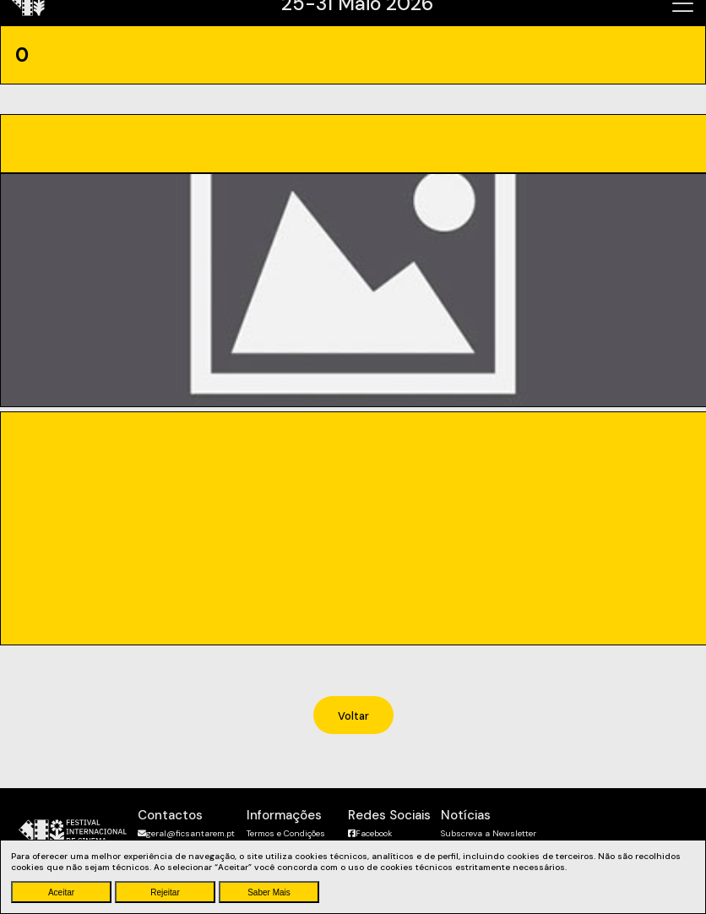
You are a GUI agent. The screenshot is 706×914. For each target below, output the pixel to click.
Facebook (370, 833)
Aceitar (61, 892)
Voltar (353, 716)
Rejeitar (164, 892)
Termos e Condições (286, 833)
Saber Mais (269, 892)
